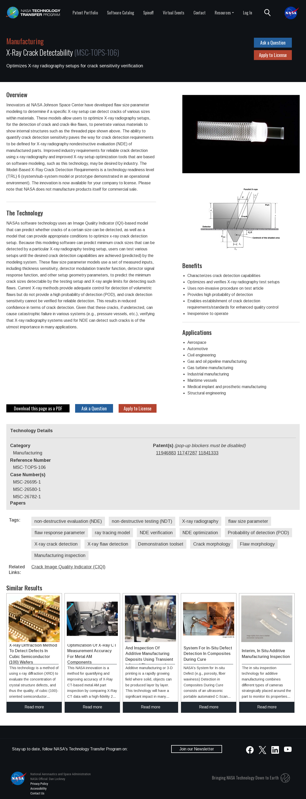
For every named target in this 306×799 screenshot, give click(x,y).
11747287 (187, 452)
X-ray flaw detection (108, 544)
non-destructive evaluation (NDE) (68, 521)
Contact (199, 13)
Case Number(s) (27, 474)
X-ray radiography (200, 521)
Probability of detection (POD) (258, 532)
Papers (18, 503)
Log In (247, 13)
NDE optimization (200, 532)
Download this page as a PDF (38, 408)
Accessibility (38, 788)
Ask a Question (273, 42)
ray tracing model (112, 532)
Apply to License (273, 55)
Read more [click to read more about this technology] (34, 707)
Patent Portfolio (85, 13)
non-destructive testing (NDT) (142, 521)
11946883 (166, 452)
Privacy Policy (39, 784)
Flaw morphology (257, 544)
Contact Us (37, 793)
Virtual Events (173, 13)
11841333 (208, 452)
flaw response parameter (59, 532)
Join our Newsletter (196, 749)
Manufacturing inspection (59, 555)
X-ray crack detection (56, 544)
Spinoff (148, 13)
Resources (223, 13)
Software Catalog (120, 13)
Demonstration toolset (160, 544)
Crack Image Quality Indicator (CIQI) (68, 566)
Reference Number (30, 460)
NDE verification (156, 532)
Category (20, 445)
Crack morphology (211, 544)
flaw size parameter (248, 521)
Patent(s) (199, 445)
